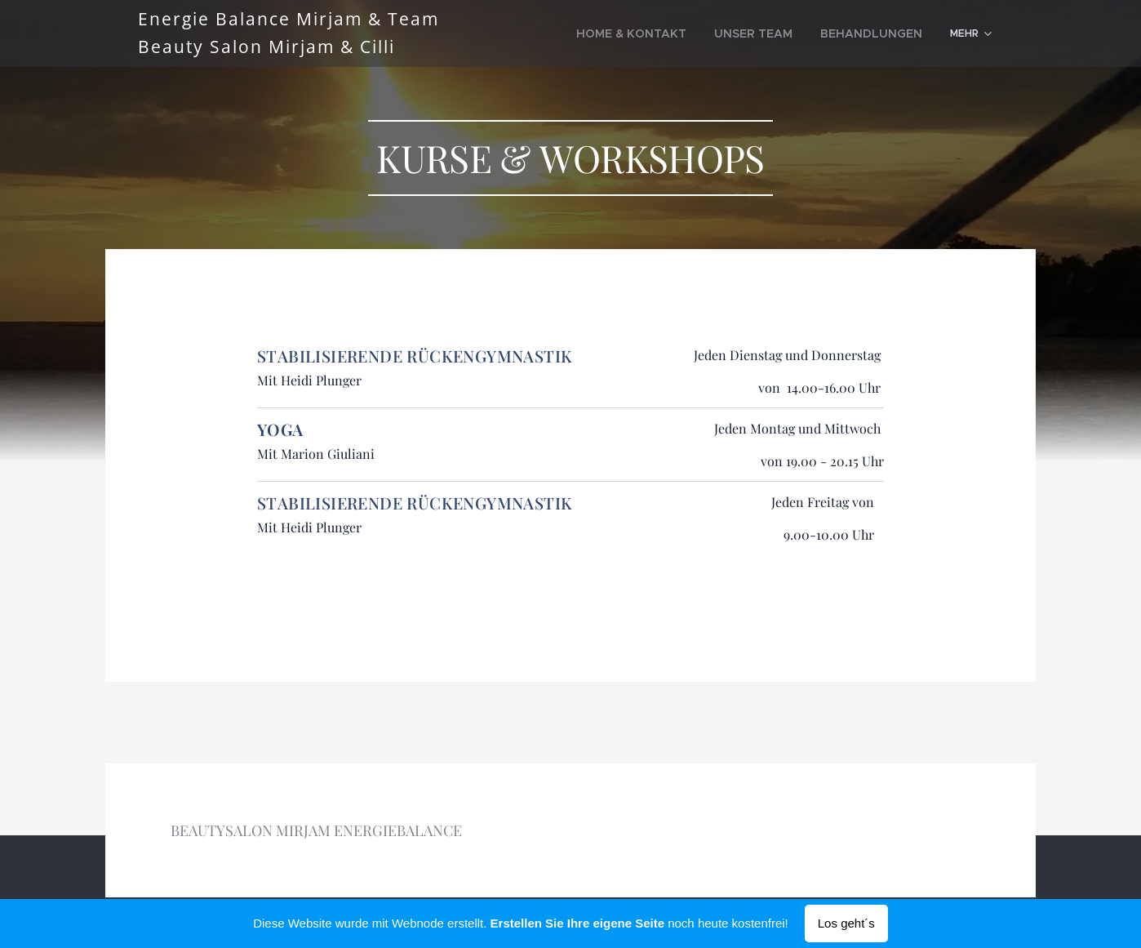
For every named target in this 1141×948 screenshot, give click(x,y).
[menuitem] (668, 33)
